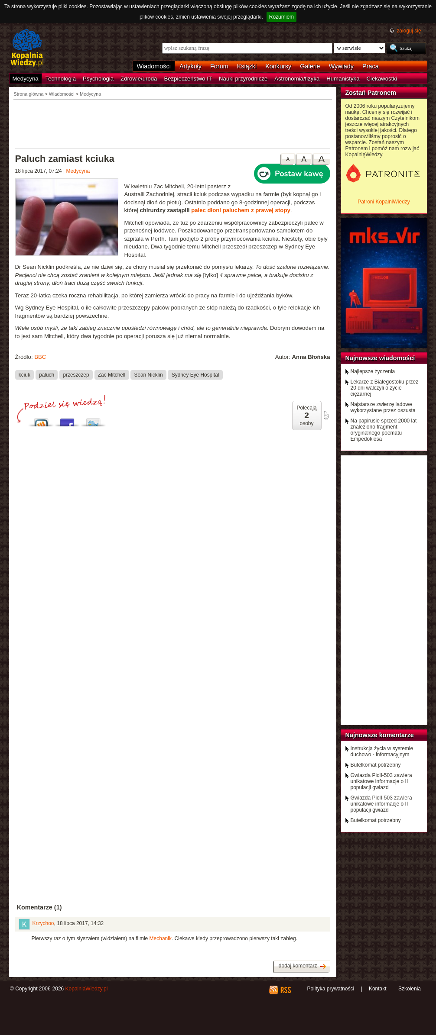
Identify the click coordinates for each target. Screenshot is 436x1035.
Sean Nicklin (148, 374)
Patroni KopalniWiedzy (384, 202)
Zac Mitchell (111, 374)
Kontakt (378, 989)
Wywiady (341, 66)
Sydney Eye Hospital (195, 374)
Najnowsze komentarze (379, 735)
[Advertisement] (173, 123)
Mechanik (161, 938)
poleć (326, 415)
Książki (247, 66)
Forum (219, 66)
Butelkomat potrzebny (376, 765)
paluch (46, 374)
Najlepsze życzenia (373, 371)
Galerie (310, 66)
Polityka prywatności (330, 989)
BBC (40, 357)
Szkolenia (409, 989)
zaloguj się (409, 31)
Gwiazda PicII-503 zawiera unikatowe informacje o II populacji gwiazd (381, 781)
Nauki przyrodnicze (243, 78)
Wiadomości (154, 66)
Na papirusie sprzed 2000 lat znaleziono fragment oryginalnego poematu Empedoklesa (384, 430)
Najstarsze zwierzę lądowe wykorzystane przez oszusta (383, 407)
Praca (370, 66)
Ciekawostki (382, 78)
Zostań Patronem (371, 92)
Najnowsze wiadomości (380, 358)
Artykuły (190, 66)
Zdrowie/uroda (138, 78)
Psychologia (98, 78)
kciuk (24, 374)
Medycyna (26, 78)
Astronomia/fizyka (296, 78)
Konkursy (278, 66)
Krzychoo (43, 923)
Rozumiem (281, 17)
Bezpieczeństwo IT (188, 78)
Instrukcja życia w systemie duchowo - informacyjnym (382, 751)
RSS (285, 990)
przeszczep (76, 374)
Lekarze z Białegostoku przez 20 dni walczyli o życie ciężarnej (385, 388)
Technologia (61, 78)
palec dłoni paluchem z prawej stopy (240, 210)
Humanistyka (342, 78)
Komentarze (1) (39, 907)
